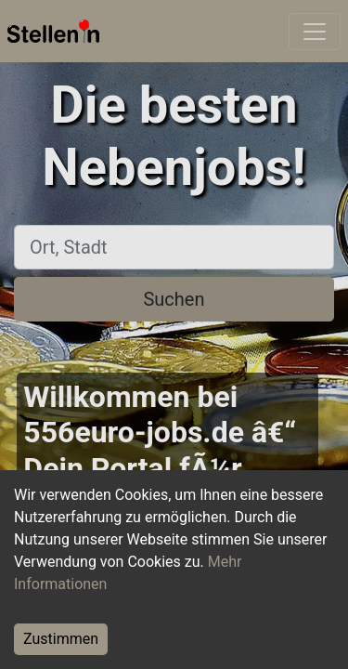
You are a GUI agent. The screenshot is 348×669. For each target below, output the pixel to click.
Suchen (173, 299)
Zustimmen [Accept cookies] (60, 639)
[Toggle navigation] (315, 31)
